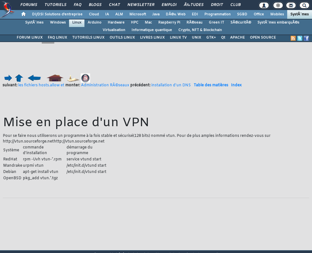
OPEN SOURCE (263, 37)
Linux (76, 22)
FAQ (77, 5)
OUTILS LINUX (122, 37)
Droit (216, 5)
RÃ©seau (194, 22)
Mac (148, 22)
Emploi (169, 5)
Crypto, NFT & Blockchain (200, 30)
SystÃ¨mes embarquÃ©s (278, 22)
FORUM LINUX (30, 37)
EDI (195, 14)
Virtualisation (114, 30)
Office (259, 14)
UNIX (196, 37)
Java (155, 14)
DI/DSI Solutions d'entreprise (57, 14)
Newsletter (141, 5)
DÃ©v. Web (176, 14)
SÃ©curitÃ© (240, 22)
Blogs (95, 5)
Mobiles (277, 14)
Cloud (94, 14)
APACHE (237, 37)
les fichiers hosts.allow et (41, 85)
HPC (134, 22)
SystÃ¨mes (299, 14)
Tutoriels (55, 5)
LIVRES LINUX (152, 37)
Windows (58, 22)
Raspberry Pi (169, 22)
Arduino (94, 22)
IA (107, 14)
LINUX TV (178, 37)
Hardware (116, 22)
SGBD (242, 14)
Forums (29, 5)
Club (235, 5)
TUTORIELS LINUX (88, 37)
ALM (119, 14)
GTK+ (211, 37)
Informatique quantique (152, 30)
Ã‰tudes (193, 5)
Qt (223, 37)
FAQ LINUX (57, 37)
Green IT (216, 22)
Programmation (217, 14)
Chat (114, 5)
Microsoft (137, 14)
